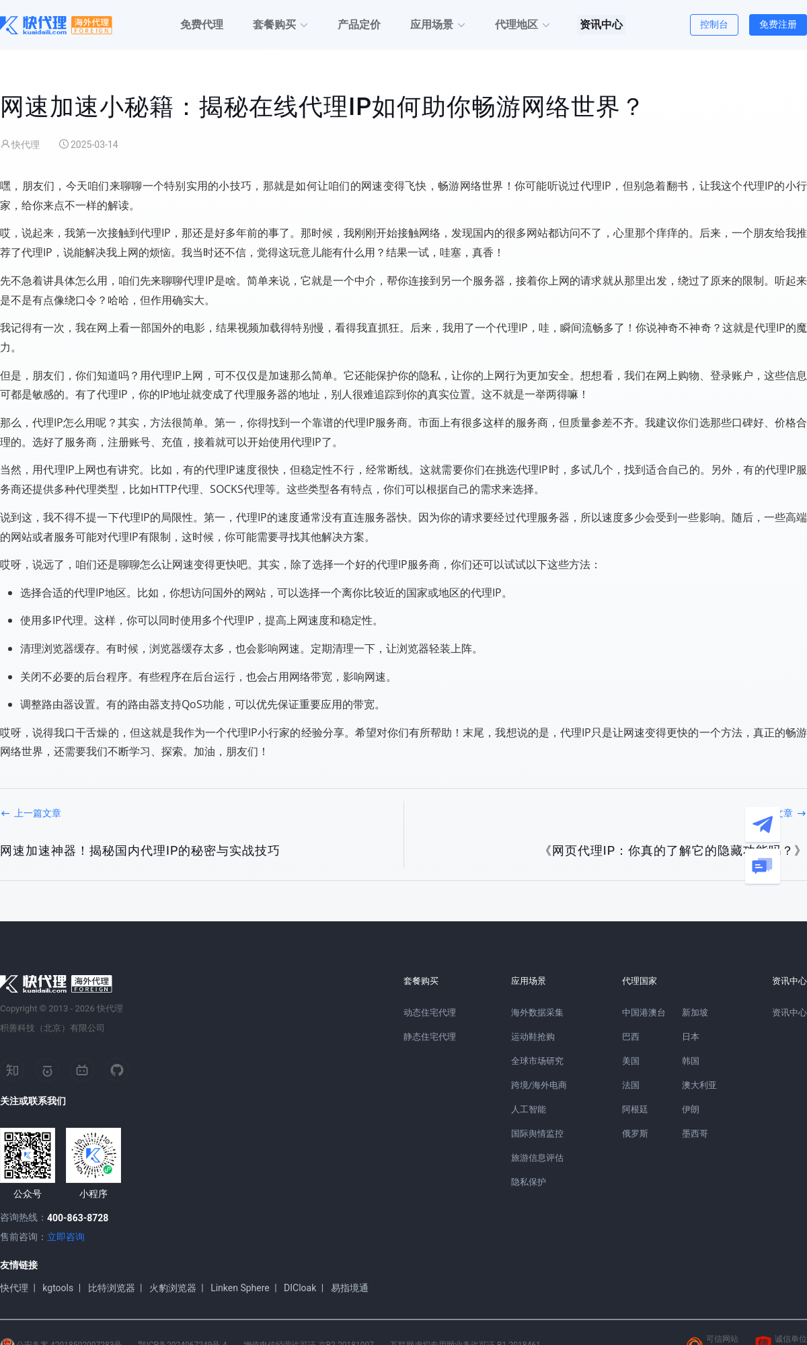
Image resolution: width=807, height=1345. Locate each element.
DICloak (300, 1287)
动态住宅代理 (430, 1012)
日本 (690, 1037)
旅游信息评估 (537, 1158)
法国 (631, 1085)
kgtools (57, 1287)
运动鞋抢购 (533, 1037)
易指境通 (350, 1287)
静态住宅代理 (430, 1037)
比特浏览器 (111, 1287)
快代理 (14, 1287)
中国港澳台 (644, 1012)
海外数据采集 (537, 1012)
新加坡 (695, 1012)
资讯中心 (789, 1012)
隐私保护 (528, 1182)
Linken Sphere (240, 1287)
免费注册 (778, 24)
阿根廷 (635, 1109)
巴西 (631, 1037)
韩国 (690, 1061)
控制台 (714, 24)
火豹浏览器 (172, 1287)
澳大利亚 (699, 1085)
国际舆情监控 (537, 1133)
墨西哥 (695, 1133)
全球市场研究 (537, 1061)
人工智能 (528, 1109)
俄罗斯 (635, 1133)
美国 (631, 1061)
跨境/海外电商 (539, 1085)
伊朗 (690, 1109)
